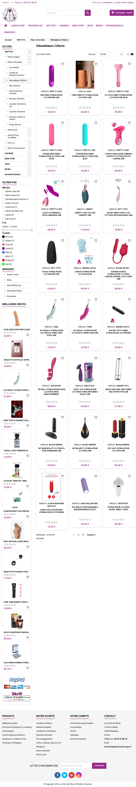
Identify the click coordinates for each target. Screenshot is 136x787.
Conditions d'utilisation (46, 731)
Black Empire (12, 195)
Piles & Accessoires (16, 148)
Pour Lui (11, 143)
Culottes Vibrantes (17, 111)
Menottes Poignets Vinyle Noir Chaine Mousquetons (17, 572)
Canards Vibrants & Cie (17, 105)
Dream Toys (12, 203)
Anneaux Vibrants (16, 99)
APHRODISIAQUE (114, 25)
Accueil (7, 46)
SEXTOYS (51, 25)
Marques (9, 32)
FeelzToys (11, 207)
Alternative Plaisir (14, 291)
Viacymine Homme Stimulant (17, 663)
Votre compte (79, 716)
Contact (5, 3)
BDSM (99, 25)
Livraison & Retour (44, 723)
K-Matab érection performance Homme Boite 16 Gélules (17, 511)
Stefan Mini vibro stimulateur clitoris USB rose (51, 156)
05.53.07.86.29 (30, 3)
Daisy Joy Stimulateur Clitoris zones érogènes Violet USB (85, 391)
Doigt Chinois (15, 124)
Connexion (107, 3)
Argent (9, 240)
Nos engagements (44, 739)
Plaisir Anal (12, 130)
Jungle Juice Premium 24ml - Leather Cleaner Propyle (17, 451)
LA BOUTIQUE (18, 25)
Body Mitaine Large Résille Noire (17, 541)
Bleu (8, 252)
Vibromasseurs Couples (15, 92)
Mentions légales (43, 727)
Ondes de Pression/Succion (17, 74)
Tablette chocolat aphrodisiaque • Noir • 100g (17, 360)
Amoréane (11, 296)
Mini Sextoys (14, 86)
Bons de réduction (78, 739)
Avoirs (73, 731)
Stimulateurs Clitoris (17, 80)
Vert (8, 264)
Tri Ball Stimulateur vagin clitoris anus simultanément (51, 391)
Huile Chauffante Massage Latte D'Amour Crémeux (17, 632)
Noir (9, 237)
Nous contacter (43, 750)
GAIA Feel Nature (14, 211)
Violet (9, 248)
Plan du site (41, 754)
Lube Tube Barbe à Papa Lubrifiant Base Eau (17, 602)
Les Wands (14, 67)
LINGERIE (64, 25)
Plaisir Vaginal (14, 57)
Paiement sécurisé (44, 735)
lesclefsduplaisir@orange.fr (118, 747)
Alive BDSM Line (14, 285)
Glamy (9, 215)
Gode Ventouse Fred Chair (17, 330)
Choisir (111, 54)
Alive (9, 280)
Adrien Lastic (12, 191)
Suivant (92, 535)
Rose (9, 244)
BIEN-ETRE (77, 25)
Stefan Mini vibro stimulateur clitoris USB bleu (85, 156)
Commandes (75, 727)
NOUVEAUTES (35, 25)
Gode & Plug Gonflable (13, 136)
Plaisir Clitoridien (15, 62)
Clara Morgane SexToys (17, 199)
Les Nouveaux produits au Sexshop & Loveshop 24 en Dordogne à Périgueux (14, 739)
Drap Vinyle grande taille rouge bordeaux (17, 420)
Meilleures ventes (9, 723)
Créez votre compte (124, 3)
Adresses (74, 735)
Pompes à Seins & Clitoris (17, 118)
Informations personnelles (81, 723)
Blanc (9, 256)
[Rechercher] (68, 13)
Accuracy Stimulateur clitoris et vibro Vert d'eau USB (17, 390)
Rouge (9, 260)
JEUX (89, 25)
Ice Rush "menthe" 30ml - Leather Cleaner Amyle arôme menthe (17, 481)
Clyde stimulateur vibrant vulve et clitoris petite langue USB (118, 156)
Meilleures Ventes (14, 304)
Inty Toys (10, 219)
